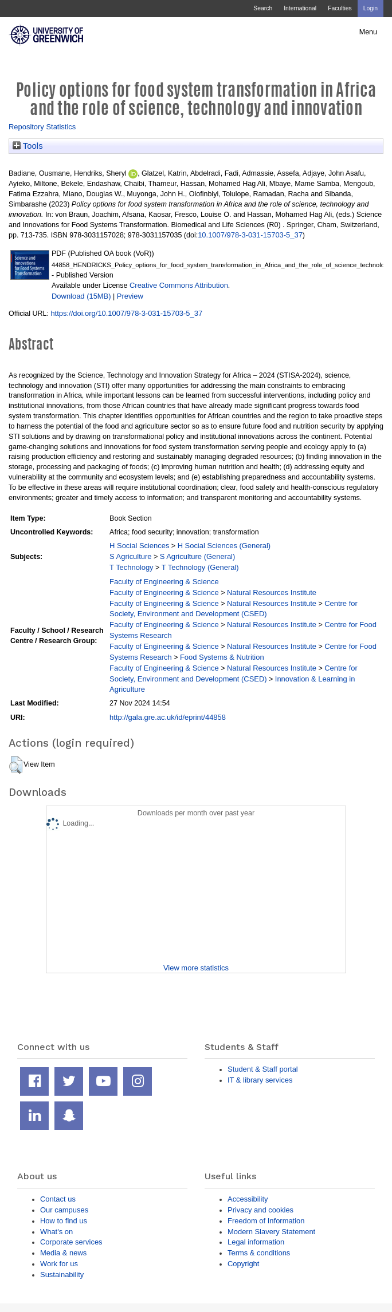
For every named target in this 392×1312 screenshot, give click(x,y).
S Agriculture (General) (198, 556)
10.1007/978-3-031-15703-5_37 (250, 235)
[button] (15, 765)
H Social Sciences (139, 545)
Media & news (63, 1252)
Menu (368, 32)
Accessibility (248, 1199)
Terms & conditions (259, 1252)
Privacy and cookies (260, 1210)
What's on (56, 1231)
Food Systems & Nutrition (222, 657)
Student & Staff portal (263, 1069)
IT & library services (260, 1080)
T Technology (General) (200, 567)
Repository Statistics (42, 126)
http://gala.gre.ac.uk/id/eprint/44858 (167, 717)
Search (262, 8)
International (300, 8)
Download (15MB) (81, 296)
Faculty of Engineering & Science (164, 581)
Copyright (243, 1263)
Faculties (339, 8)
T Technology (131, 567)
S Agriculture (130, 556)
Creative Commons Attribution (179, 285)
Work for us (59, 1263)
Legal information (256, 1242)
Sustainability (62, 1274)
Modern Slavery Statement (271, 1231)
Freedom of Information (266, 1220)
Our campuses (64, 1210)
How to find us (63, 1220)
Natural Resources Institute (271, 592)
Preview (130, 296)
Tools (28, 145)
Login (370, 8)
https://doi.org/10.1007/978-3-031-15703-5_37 (126, 313)
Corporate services (71, 1242)
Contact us (58, 1199)
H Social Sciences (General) (224, 545)
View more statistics (196, 968)
